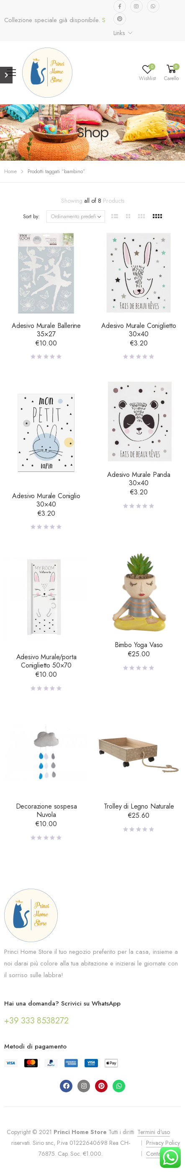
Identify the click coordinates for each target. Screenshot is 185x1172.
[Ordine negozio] (75, 216)
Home (10, 171)
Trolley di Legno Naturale (139, 806)
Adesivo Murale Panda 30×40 (138, 479)
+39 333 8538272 (36, 1021)
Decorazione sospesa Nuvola (46, 810)
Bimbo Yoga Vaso (139, 645)
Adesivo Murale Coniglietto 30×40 (138, 330)
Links (119, 33)
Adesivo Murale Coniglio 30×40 (46, 500)
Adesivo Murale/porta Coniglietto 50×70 (46, 661)
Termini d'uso (153, 1132)
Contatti (155, 1153)
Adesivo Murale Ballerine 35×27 (46, 330)
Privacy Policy (163, 1143)
